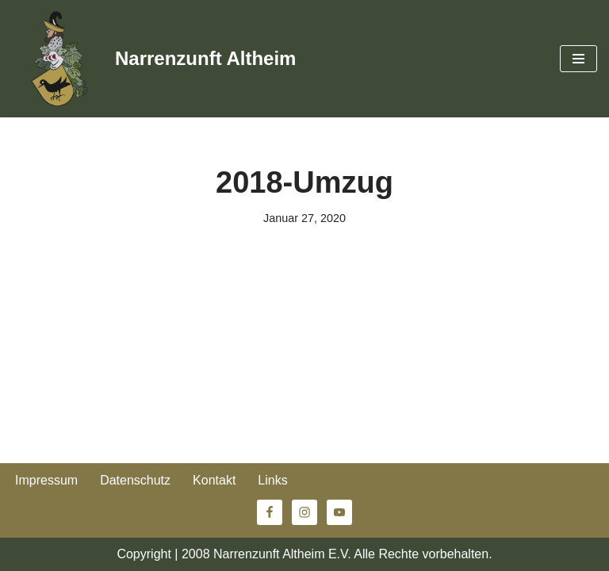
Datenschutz (135, 480)
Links (272, 480)
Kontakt (214, 480)
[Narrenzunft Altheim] (154, 58)
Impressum (46, 480)
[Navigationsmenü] (578, 58)
